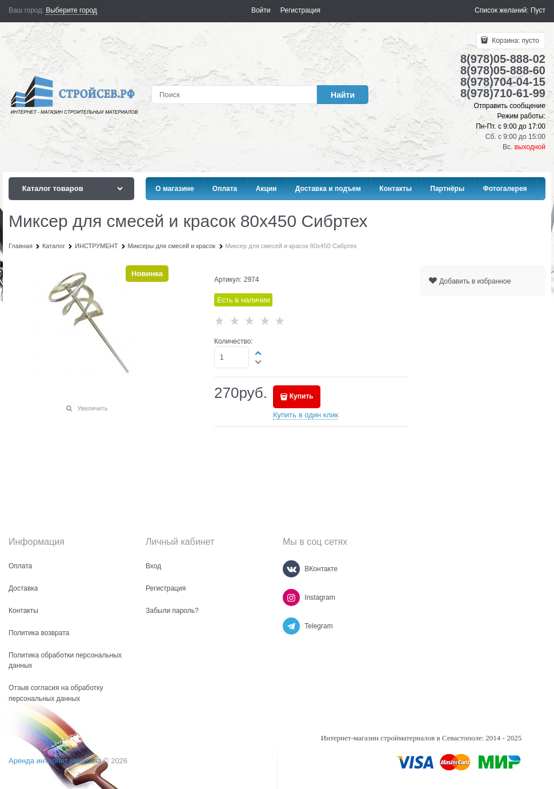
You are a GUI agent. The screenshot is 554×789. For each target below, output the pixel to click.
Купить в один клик (305, 415)
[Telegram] (291, 626)
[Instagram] (291, 597)
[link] (71, 10)
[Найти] (342, 94)
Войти (261, 10)
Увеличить (92, 408)
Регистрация (300, 10)
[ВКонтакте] (291, 568)
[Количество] (231, 357)
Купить (302, 396)
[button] (259, 352)
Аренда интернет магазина (55, 760)
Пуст (538, 10)
